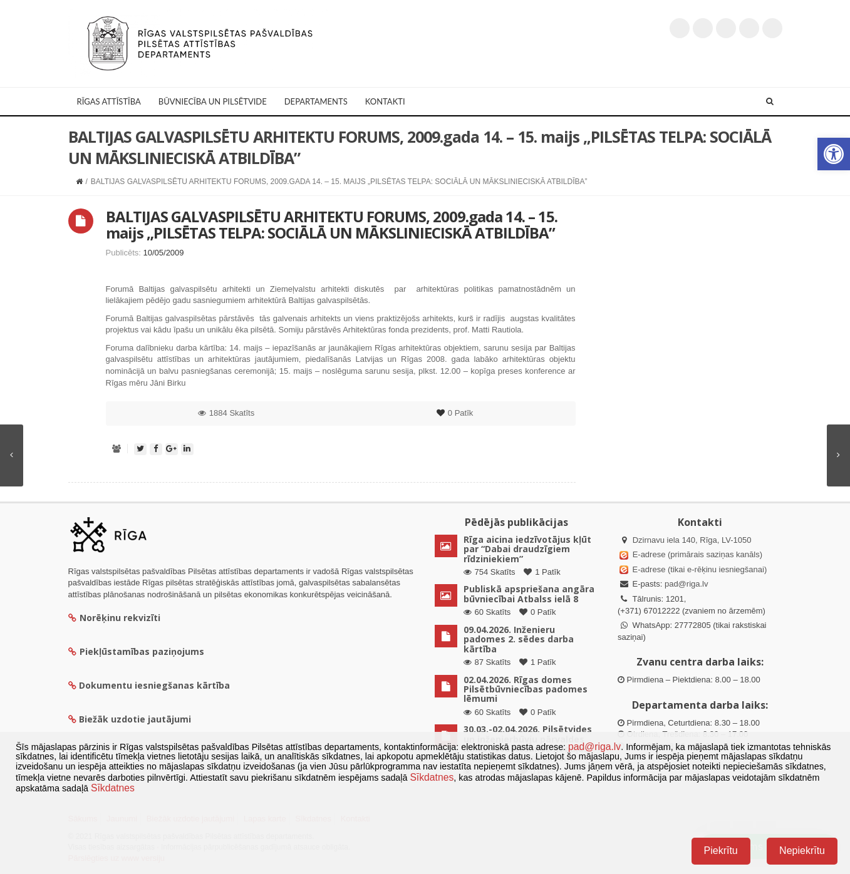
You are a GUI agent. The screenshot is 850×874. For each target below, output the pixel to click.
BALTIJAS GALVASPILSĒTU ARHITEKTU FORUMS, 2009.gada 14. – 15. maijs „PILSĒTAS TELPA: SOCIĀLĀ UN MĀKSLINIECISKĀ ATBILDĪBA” (331, 224)
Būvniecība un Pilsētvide (212, 101)
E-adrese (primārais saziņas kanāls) (697, 554)
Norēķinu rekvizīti (114, 618)
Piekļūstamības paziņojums (136, 651)
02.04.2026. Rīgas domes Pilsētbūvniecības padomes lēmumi (526, 689)
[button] (833, 154)
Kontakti (385, 101)
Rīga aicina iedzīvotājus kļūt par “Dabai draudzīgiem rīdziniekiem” (527, 549)
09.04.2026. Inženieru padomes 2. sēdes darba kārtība (519, 639)
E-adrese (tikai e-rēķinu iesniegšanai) (698, 569)
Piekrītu (721, 850)
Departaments (316, 101)
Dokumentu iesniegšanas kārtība (154, 685)
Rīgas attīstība (109, 101)
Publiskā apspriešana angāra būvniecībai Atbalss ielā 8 (529, 593)
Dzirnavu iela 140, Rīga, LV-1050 (692, 540)
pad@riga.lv (686, 584)
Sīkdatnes (432, 777)
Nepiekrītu (802, 850)
